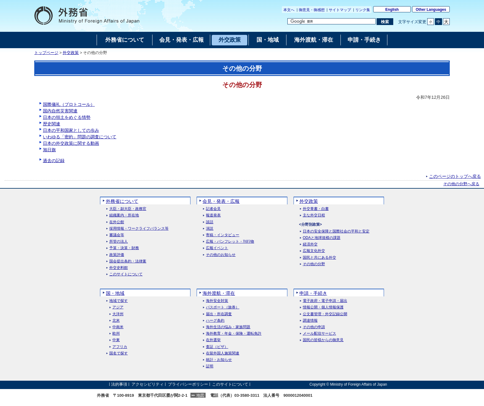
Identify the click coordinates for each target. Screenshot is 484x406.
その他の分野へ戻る (461, 184)
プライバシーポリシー (188, 384)
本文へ (288, 10)
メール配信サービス (319, 334)
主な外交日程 (314, 215)
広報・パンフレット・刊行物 (230, 242)
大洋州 (117, 314)
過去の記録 (54, 160)
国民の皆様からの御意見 (323, 340)
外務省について (122, 201)
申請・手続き (313, 293)
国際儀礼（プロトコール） (69, 104)
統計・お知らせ (219, 360)
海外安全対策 (217, 301)
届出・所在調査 (219, 314)
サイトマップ (340, 10)
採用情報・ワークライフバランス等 (139, 229)
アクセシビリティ (147, 384)
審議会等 (116, 235)
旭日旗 (49, 149)
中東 (116, 340)
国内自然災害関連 (60, 110)
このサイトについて (126, 274)
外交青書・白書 (316, 209)
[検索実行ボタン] (385, 21)
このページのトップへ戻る (455, 176)
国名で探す (118, 353)
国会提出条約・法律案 (127, 261)
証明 (209, 366)
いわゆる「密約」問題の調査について (79, 136)
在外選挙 (213, 340)
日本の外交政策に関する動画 (71, 143)
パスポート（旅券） (222, 307)
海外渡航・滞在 (218, 293)
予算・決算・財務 (124, 248)
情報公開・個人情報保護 (323, 307)
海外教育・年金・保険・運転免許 (233, 334)
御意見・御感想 (312, 10)
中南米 (117, 327)
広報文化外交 (314, 251)
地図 (200, 395)
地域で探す (118, 301)
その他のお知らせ (221, 255)
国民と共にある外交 (319, 258)
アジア (117, 307)
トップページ (46, 53)
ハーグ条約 (215, 321)
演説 (209, 229)
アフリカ (119, 347)
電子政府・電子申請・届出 (325, 301)
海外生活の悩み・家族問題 (228, 327)
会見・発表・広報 (221, 201)
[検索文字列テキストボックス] (331, 21)
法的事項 (119, 384)
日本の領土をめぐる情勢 (66, 117)
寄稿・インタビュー (222, 235)
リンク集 (362, 10)
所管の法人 (118, 242)
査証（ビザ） (217, 347)
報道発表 (213, 215)
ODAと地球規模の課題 (321, 238)
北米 (116, 321)
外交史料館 (118, 268)
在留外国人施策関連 (222, 353)
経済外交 (310, 244)
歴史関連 (51, 123)
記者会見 (213, 209)
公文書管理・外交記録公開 (325, 314)
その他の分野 (314, 264)
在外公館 (116, 222)
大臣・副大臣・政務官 (127, 209)
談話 (209, 222)
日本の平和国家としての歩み (71, 130)
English (391, 9)
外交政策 (71, 53)
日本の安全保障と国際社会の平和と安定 (336, 231)
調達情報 (310, 321)
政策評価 (116, 255)
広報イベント (217, 248)
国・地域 (115, 293)
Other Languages (431, 9)
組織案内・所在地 (124, 215)
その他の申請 (314, 327)
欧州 (116, 334)
